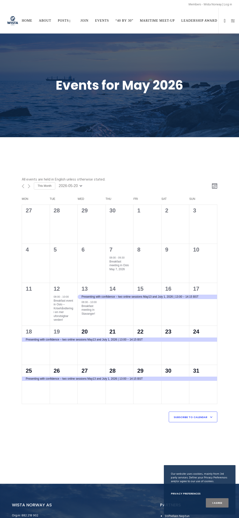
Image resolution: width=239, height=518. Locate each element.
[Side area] (231, 21)
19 (57, 331)
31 (196, 371)
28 (112, 371)
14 (112, 289)
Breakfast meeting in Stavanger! (88, 309)
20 (84, 331)
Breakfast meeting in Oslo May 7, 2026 (119, 265)
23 (168, 331)
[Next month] (29, 186)
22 (140, 331)
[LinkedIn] (223, 21)
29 (140, 371)
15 (140, 289)
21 (112, 331)
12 (57, 289)
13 (84, 289)
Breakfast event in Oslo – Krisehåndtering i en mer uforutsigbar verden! (63, 310)
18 (29, 331)
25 (29, 371)
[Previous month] (23, 186)
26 (57, 371)
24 (196, 331)
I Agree (217, 503)
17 (196, 289)
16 (168, 289)
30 (168, 371)
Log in (228, 4)
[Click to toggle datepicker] (70, 185)
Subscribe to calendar (190, 417)
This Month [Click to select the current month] (44, 185)
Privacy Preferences (185, 493)
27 (84, 371)
